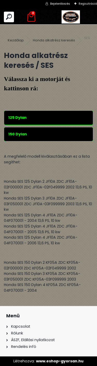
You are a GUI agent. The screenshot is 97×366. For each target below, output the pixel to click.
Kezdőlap (16, 40)
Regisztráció (88, 4)
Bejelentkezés (60, 4)
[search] (9, 17)
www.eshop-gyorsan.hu (60, 361)
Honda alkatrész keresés (54, 40)
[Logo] (71, 17)
